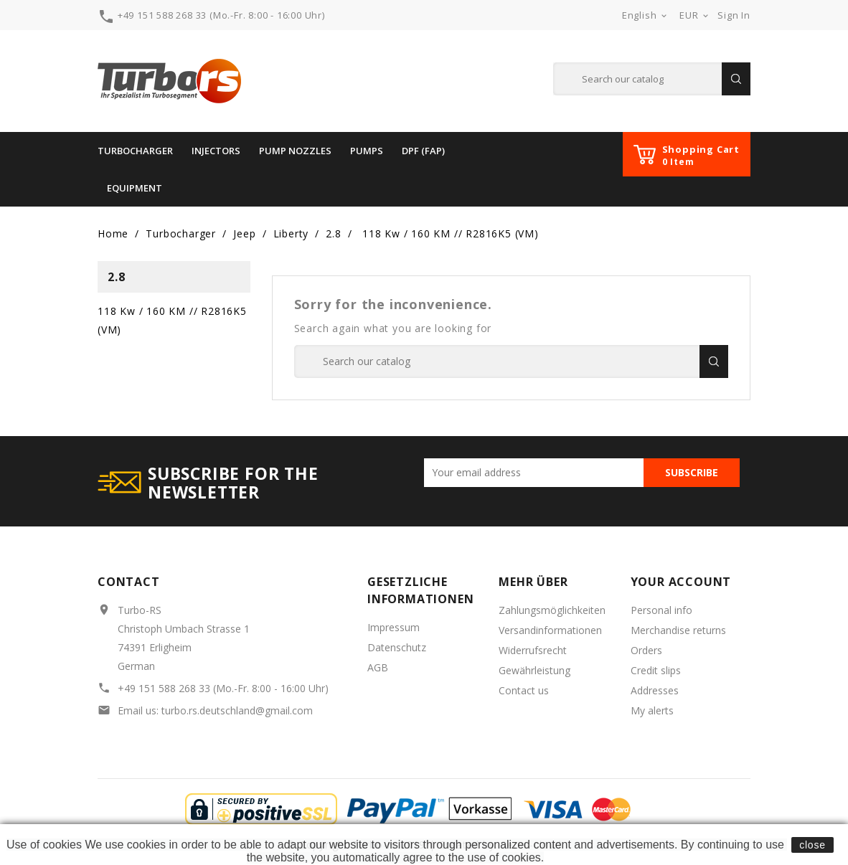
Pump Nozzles (295, 150)
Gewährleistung (534, 670)
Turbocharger (135, 150)
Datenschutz (396, 647)
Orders (646, 650)
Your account (681, 582)
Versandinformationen (550, 630)
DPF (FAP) (423, 150)
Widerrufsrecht (533, 650)
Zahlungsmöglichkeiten (552, 610)
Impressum (393, 627)
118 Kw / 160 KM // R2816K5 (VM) (172, 320)
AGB (377, 667)
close (812, 845)
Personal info (661, 610)
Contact (129, 582)
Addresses (655, 690)
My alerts (652, 710)
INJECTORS (216, 150)
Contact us (524, 690)
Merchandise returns (678, 630)
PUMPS (366, 150)
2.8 (116, 277)
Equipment (134, 187)
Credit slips (656, 670)
